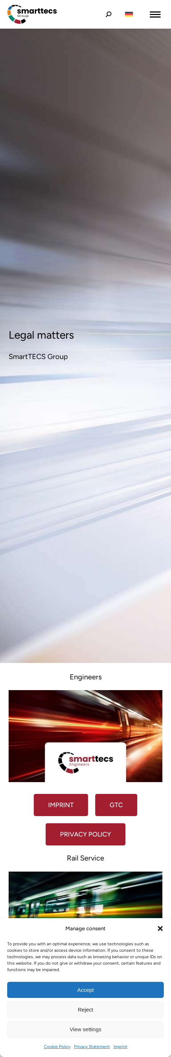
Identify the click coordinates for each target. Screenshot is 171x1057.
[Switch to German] (129, 14)
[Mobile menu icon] (155, 14)
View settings (85, 1029)
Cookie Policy (57, 1046)
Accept (85, 990)
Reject (85, 1010)
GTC (116, 805)
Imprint (121, 1046)
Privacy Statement (92, 1046)
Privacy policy (85, 834)
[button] (160, 928)
